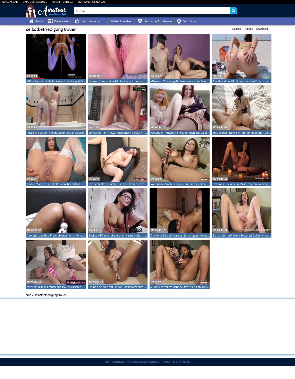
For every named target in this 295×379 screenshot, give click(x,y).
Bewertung (262, 29)
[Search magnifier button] (233, 10)
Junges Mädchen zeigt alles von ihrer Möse (53, 184)
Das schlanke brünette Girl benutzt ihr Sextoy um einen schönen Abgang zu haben (140, 184)
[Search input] (152, 11)
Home (27, 295)
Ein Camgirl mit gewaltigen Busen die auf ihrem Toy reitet (124, 132)
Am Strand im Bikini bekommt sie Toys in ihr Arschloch (247, 81)
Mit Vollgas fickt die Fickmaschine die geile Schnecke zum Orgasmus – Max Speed (77, 81)
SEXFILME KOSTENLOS (92, 1)
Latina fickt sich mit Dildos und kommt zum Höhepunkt (123, 286)
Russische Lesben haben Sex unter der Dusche (55, 132)
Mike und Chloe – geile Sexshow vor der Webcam (181, 81)
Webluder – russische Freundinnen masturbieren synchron (187, 132)
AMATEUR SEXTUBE (35, 1)
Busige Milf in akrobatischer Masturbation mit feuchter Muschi (128, 235)
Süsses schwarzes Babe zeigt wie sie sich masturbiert (183, 286)
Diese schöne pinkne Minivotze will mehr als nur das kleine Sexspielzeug (133, 81)
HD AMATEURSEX (62, 1)
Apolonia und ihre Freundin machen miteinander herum (62, 235)
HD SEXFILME (10, 1)
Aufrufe (249, 29)
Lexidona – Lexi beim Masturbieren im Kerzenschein (245, 184)
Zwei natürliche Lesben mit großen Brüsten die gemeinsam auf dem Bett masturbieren (80, 286)
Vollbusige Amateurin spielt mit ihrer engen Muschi (183, 184)
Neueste (237, 29)
